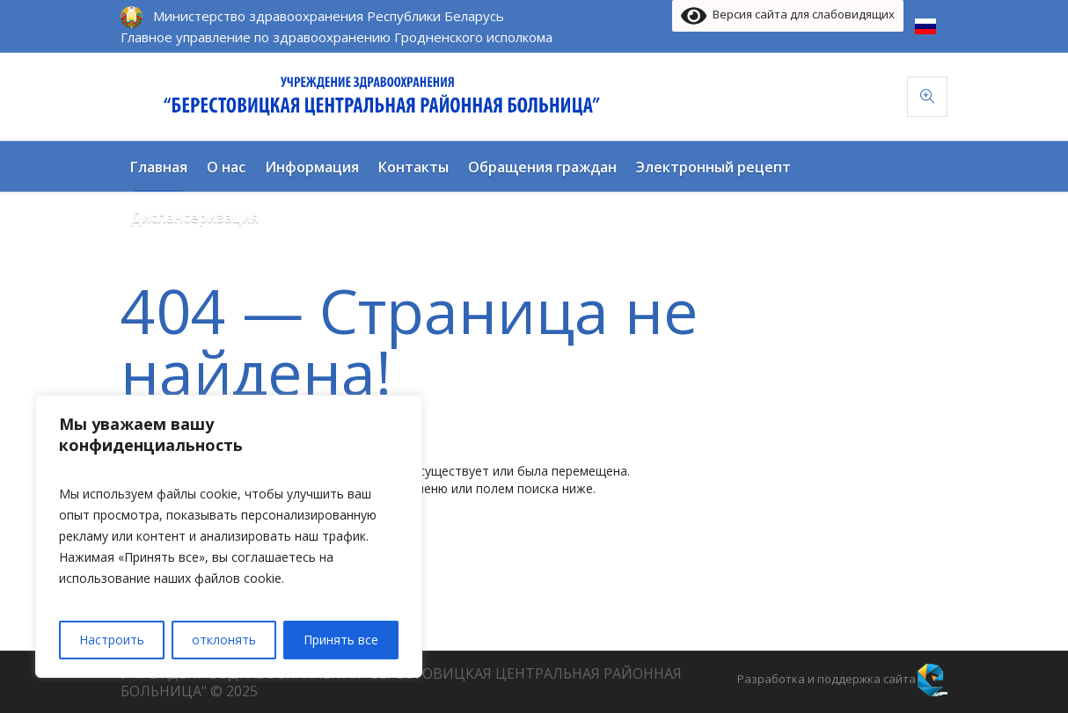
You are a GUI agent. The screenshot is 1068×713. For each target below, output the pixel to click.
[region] (228, 536)
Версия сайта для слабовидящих (788, 15)
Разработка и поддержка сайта (826, 679)
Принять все (341, 639)
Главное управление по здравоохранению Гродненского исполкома (336, 37)
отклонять (224, 639)
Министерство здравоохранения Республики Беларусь (328, 16)
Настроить (111, 639)
